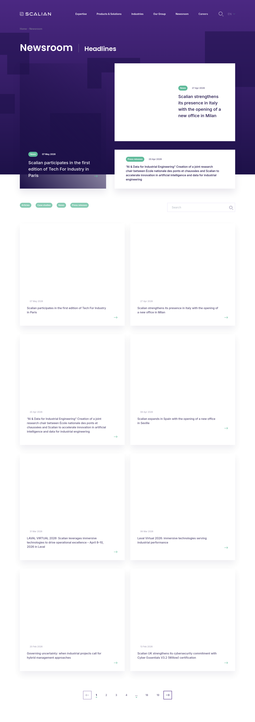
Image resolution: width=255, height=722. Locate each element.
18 (147, 695)
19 (158, 695)
